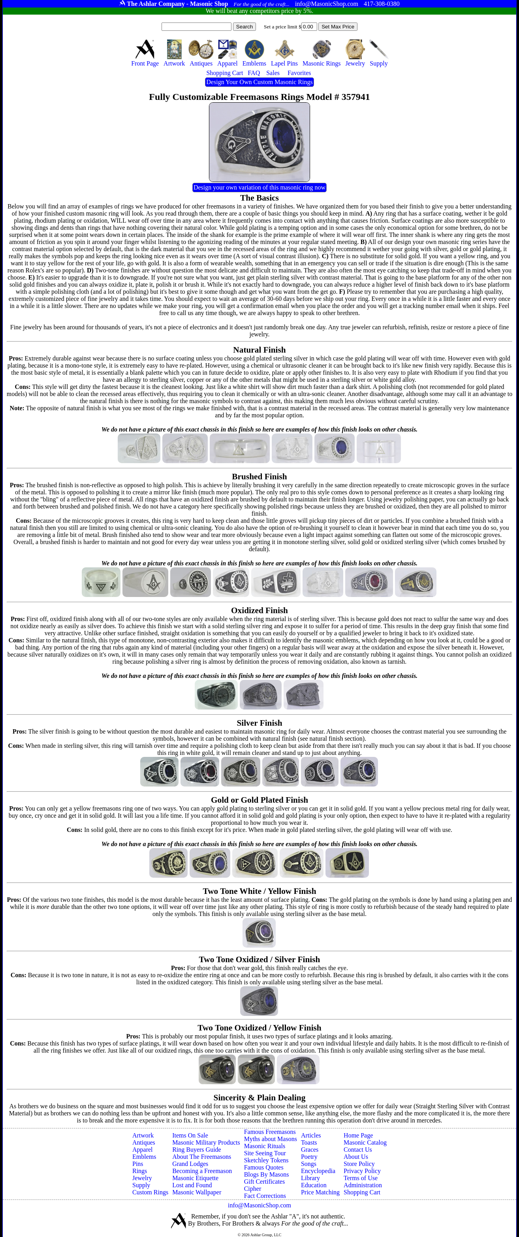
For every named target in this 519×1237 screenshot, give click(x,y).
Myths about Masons (270, 1139)
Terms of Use (361, 1178)
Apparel (142, 1149)
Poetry (309, 1156)
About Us (356, 1156)
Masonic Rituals (264, 1146)
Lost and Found (192, 1185)
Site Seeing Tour (265, 1153)
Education (314, 1185)
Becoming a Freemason (202, 1171)
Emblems (144, 1156)
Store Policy (359, 1163)
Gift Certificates (264, 1181)
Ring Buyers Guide (196, 1149)
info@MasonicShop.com (259, 1205)
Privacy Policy (362, 1171)
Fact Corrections (265, 1195)
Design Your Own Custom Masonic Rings (259, 82)
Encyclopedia (318, 1171)
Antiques (143, 1142)
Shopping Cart (362, 1192)
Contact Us (358, 1149)
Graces (309, 1149)
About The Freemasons (201, 1156)
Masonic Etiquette (195, 1178)
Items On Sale (190, 1135)
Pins (137, 1163)
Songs (308, 1163)
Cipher (252, 1188)
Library (310, 1178)
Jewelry (142, 1178)
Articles (311, 1135)
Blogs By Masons (266, 1174)
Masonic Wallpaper (196, 1192)
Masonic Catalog (365, 1142)
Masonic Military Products (206, 1142)
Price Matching (320, 1192)
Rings (139, 1171)
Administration (363, 1185)
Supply (141, 1185)
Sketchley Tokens (266, 1160)
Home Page (358, 1135)
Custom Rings (150, 1192)
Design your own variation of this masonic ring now (259, 187)
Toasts (309, 1142)
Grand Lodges (190, 1163)
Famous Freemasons (270, 1131)
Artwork (143, 1135)
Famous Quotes (264, 1167)
